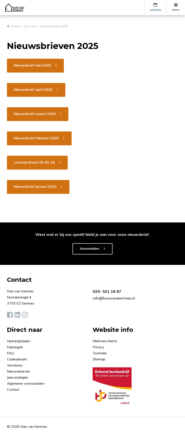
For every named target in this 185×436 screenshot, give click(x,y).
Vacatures (15, 365)
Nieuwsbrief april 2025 (33, 89)
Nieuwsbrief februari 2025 (36, 138)
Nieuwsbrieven (19, 371)
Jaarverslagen (18, 377)
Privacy (98, 347)
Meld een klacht (105, 341)
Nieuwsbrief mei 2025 (32, 65)
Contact (13, 389)
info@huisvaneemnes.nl (114, 298)
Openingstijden (18, 341)
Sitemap (99, 359)
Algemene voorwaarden (25, 383)
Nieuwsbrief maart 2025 (35, 114)
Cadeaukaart (17, 359)
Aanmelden (89, 248)
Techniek (100, 353)
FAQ (11, 353)
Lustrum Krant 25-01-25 (34, 162)
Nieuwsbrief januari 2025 (35, 186)
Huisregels (15, 347)
